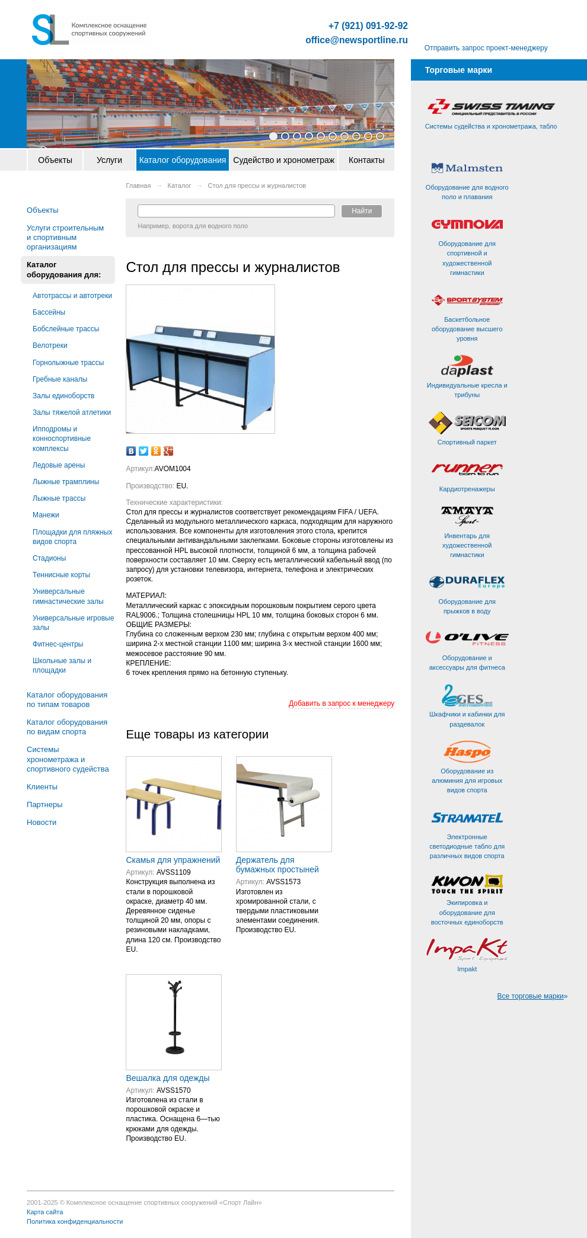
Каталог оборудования (182, 160)
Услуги (109, 160)
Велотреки (50, 345)
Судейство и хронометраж (283, 160)
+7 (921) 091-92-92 (368, 26)
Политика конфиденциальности (75, 1221)
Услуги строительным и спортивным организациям (65, 237)
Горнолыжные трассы (68, 363)
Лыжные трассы (59, 498)
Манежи (46, 515)
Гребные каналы (60, 379)
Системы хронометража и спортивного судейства (68, 759)
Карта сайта (45, 1211)
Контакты (366, 160)
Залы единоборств (63, 396)
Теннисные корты (61, 575)
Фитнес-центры (58, 644)
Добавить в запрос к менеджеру (341, 703)
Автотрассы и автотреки (72, 296)
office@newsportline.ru (356, 40)
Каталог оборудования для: (64, 269)
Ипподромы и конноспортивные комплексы (62, 438)
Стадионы (49, 558)
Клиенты (42, 786)
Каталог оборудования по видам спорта (67, 727)
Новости (41, 822)
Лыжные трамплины (66, 482)
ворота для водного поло (210, 225)
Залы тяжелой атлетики (72, 412)
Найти (362, 211)
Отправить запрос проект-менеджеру (486, 48)
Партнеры (44, 804)
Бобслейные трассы (66, 329)
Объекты (55, 160)
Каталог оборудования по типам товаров (67, 699)
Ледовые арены (59, 465)
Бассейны (49, 312)
